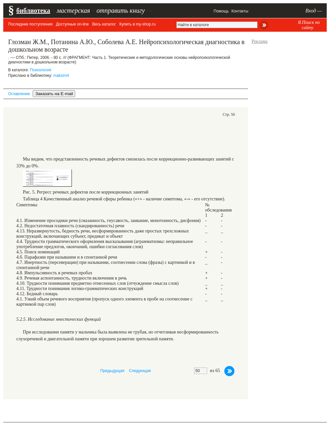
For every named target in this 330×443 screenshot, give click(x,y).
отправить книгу (120, 10)
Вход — (313, 10)
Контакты (239, 11)
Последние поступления (30, 24)
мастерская (73, 10)
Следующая (140, 370)
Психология (40, 70)
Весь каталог (104, 24)
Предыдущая (112, 370)
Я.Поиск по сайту (309, 25)
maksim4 (61, 75)
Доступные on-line (72, 24)
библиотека (33, 10)
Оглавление (19, 94)
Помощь (221, 11)
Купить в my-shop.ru (137, 24)
